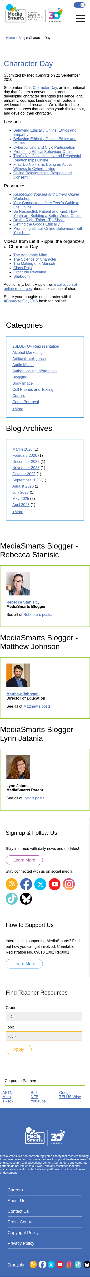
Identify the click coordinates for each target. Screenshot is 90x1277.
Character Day (45, 88)
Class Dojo (22, 268)
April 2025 (21, 505)
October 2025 (23, 474)
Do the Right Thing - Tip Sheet (39, 220)
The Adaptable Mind (30, 255)
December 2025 (26, 462)
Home (10, 38)
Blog (22, 38)
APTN (7, 1093)
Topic (10, 1027)
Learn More (24, 860)
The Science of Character (34, 259)
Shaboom (21, 276)
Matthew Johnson (22, 694)
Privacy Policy (21, 1243)
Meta (6, 1097)
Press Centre (20, 1222)
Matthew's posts (36, 706)
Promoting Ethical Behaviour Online (43, 152)
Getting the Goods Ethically (36, 224)
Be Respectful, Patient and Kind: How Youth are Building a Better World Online (47, 213)
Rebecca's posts (37, 615)
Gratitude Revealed (29, 272)
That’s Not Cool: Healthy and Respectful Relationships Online (47, 158)
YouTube (38, 1101)
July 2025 (20, 492)
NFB (34, 1097)
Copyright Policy (23, 1232)
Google (65, 1093)
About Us (16, 1200)
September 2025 (26, 480)
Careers (15, 1190)
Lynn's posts (33, 798)
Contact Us (18, 1211)
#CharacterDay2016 (21, 301)
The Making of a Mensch (34, 264)
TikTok (7, 1101)
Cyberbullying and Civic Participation (44, 147)
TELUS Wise (70, 1097)
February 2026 (24, 455)
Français (79, 5)
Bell (34, 1093)
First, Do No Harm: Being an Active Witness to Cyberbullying (42, 166)
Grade (11, 1008)
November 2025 (26, 468)
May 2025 (20, 499)
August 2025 (23, 486)
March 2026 (22, 449)
